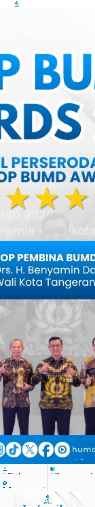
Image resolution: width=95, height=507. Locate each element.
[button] (80, 459)
